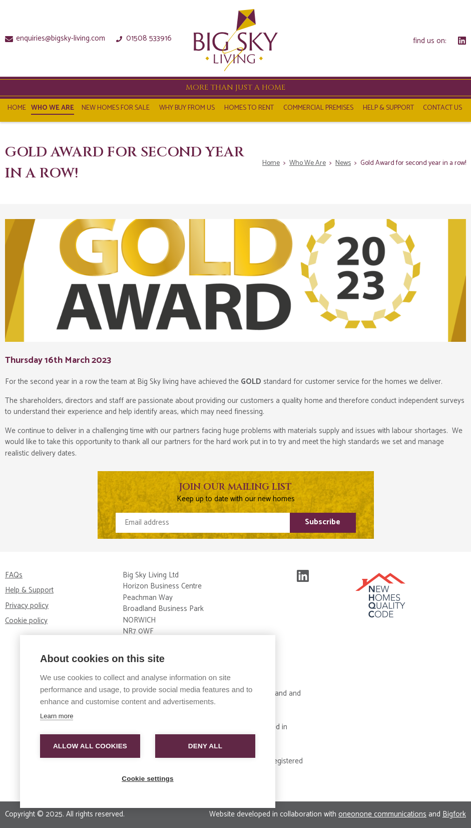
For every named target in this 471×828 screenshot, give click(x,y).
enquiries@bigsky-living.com (55, 38)
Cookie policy (26, 621)
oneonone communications (382, 814)
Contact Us (442, 109)
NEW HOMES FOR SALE (116, 109)
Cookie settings (148, 778)
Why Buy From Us (187, 109)
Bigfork (454, 814)
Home (17, 109)
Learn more (56, 716)
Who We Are (52, 109)
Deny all (205, 746)
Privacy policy (27, 606)
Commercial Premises (318, 109)
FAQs (14, 575)
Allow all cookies (90, 746)
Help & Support (388, 109)
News (343, 163)
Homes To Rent (249, 109)
